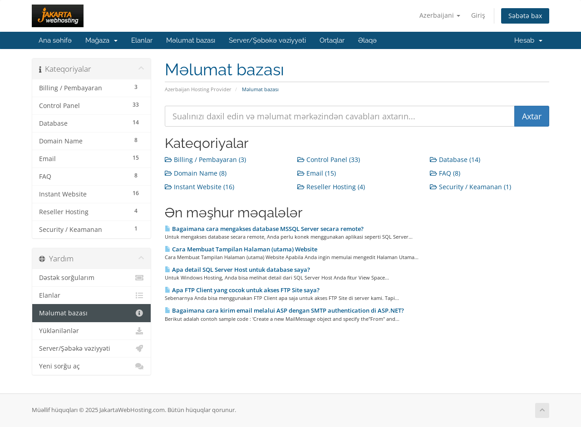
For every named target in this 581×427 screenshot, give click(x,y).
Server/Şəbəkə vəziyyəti (267, 40)
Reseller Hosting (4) (331, 186)
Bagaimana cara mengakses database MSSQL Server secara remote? (264, 229)
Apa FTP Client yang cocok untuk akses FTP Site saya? (242, 290)
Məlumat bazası (190, 40)
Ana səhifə (55, 40)
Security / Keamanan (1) (470, 186)
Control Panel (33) (328, 159)
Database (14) (455, 159)
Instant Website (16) (199, 186)
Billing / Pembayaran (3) (205, 159)
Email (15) (316, 173)
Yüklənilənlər (91, 330)
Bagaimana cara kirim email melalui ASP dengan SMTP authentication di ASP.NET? (284, 310)
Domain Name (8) (195, 173)
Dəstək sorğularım (91, 277)
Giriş (478, 15)
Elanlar (142, 40)
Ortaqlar (332, 40)
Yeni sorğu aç (91, 366)
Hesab (528, 40)
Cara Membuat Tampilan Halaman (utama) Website (241, 249)
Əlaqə (367, 40)
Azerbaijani (439, 15)
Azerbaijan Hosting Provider (198, 89)
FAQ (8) (445, 173)
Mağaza (101, 40)
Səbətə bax (525, 15)
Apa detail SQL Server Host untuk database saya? (237, 269)
